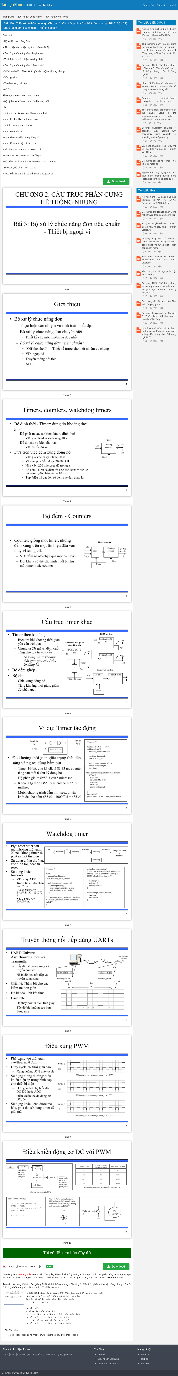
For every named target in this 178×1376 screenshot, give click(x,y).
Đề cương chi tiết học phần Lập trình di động (159, 273)
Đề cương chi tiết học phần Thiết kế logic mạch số (159, 162)
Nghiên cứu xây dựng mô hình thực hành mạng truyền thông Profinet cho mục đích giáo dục (159, 175)
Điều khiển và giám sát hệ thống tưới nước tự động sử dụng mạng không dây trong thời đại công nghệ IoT (159, 333)
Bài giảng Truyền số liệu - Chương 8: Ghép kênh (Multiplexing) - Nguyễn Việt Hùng (159, 316)
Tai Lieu (145, 1359)
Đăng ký (161, 5)
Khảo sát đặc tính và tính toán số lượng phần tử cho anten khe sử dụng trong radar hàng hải (159, 86)
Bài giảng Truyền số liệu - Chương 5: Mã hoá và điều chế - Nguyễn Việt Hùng (159, 226)
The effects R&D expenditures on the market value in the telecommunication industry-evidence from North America (159, 114)
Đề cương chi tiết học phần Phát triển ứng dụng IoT (159, 303)
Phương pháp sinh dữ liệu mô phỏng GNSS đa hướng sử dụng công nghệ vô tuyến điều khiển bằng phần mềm (159, 243)
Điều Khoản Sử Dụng (108, 1359)
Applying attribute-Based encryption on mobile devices (159, 99)
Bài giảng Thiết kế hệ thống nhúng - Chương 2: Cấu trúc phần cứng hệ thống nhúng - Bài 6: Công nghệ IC (159, 70)
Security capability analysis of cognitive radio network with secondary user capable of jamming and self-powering (159, 132)
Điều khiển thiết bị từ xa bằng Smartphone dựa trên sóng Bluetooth (159, 259)
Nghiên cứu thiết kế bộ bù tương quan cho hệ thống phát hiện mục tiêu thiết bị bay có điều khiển (159, 32)
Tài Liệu (145, 1363)
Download (116, 181)
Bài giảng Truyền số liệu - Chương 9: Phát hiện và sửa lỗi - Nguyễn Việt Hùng (159, 149)
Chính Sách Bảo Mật (108, 1363)
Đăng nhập (148, 5)
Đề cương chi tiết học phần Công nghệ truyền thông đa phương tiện (159, 213)
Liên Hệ (172, 5)
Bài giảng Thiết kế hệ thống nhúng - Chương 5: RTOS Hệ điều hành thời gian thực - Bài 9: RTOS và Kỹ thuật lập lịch (159, 288)
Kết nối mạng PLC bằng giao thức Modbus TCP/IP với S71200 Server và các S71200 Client (159, 200)
